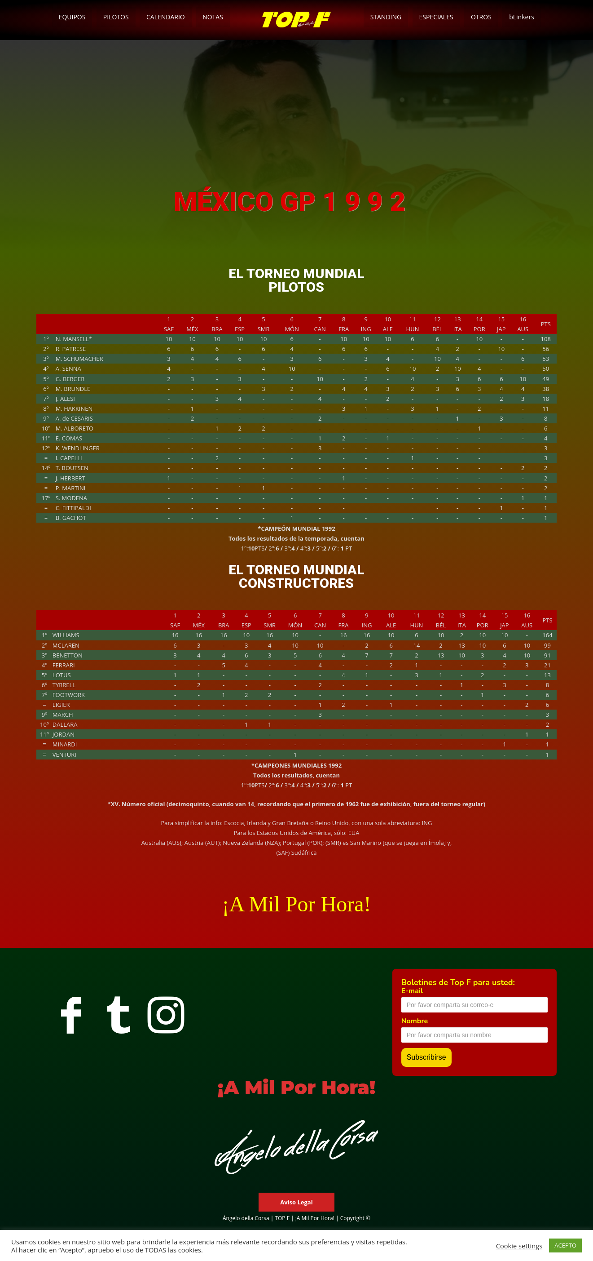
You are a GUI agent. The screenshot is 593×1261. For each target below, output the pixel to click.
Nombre (414, 1021)
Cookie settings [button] (519, 1246)
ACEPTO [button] (565, 1245)
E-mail (412, 991)
